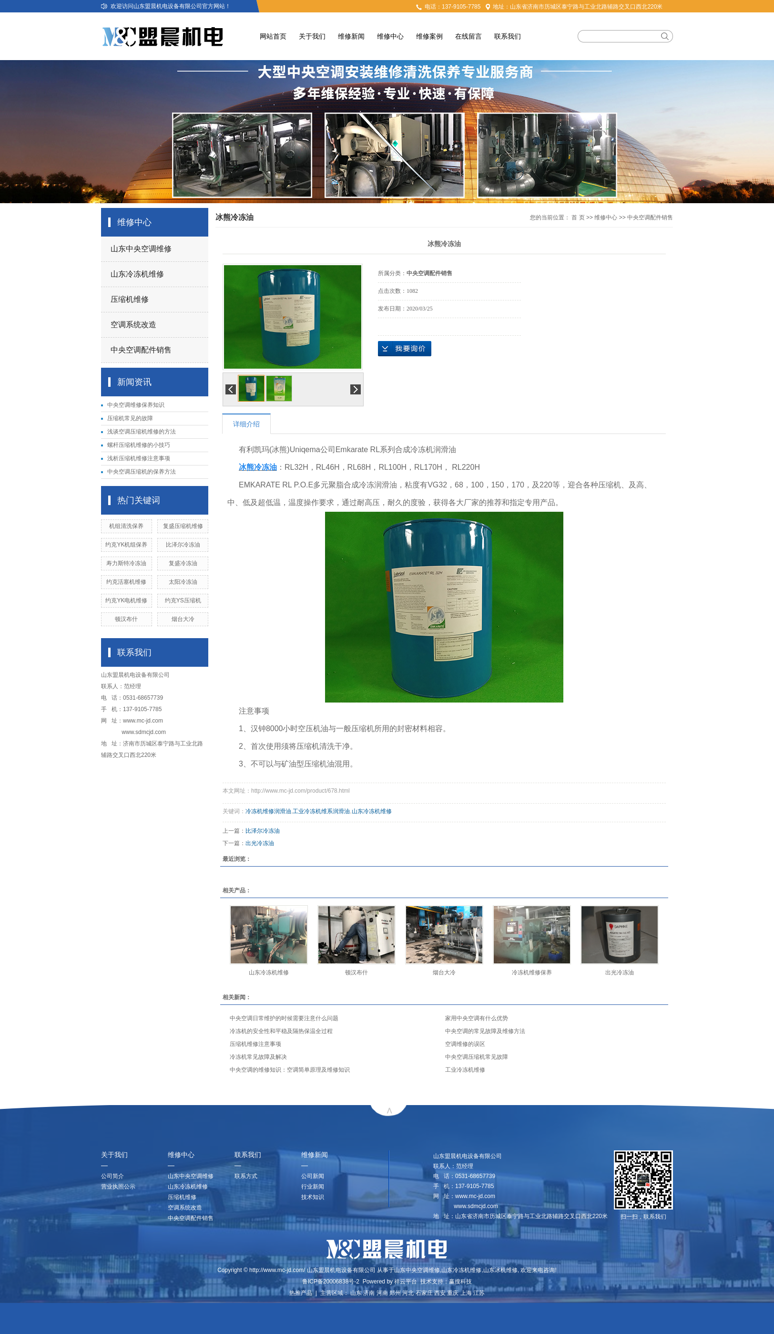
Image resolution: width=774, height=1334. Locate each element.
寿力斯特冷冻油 (126, 563)
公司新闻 (312, 1176)
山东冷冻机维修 (137, 274)
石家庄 (424, 1293)
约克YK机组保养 (126, 544)
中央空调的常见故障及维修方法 (485, 1031)
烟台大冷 (183, 619)
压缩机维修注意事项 (255, 1044)
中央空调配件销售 (141, 350)
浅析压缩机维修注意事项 (141, 458)
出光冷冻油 (259, 843)
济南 (369, 1293)
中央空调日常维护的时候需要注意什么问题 (284, 1018)
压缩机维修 (130, 299)
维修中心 (390, 36)
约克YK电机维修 (126, 600)
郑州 (395, 1293)
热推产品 (300, 1293)
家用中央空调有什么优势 (476, 1018)
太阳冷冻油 (183, 582)
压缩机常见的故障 (130, 418)
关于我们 (312, 36)
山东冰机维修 (500, 1270)
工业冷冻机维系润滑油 (321, 811)
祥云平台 (405, 1281)
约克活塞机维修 (126, 582)
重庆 (452, 1293)
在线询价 (404, 348)
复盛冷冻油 (183, 563)
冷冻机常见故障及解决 (258, 1057)
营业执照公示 (118, 1186)
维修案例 (429, 36)
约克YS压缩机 (183, 600)
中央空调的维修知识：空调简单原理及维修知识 (290, 1069)
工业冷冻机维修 (465, 1069)
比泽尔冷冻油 (183, 544)
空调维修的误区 (465, 1044)
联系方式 (245, 1176)
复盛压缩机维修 (183, 526)
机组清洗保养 (126, 526)
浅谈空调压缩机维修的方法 (141, 431)
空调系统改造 (133, 325)
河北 (408, 1293)
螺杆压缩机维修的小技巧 (138, 445)
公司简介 (112, 1176)
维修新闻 (351, 36)
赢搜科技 (460, 1281)
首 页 (577, 217)
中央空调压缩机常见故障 (476, 1057)
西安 (440, 1293)
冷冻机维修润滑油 (268, 811)
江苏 (479, 1293)
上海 (466, 1293)
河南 (382, 1293)
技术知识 (312, 1197)
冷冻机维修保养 (532, 972)
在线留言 (468, 36)
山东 (356, 1293)
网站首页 (273, 36)
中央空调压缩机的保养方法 (141, 471)
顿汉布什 (126, 619)
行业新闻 (312, 1186)
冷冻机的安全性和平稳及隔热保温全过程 (281, 1031)
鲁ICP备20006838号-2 (330, 1281)
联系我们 (507, 36)
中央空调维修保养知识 (135, 405)
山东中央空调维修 (141, 249)
